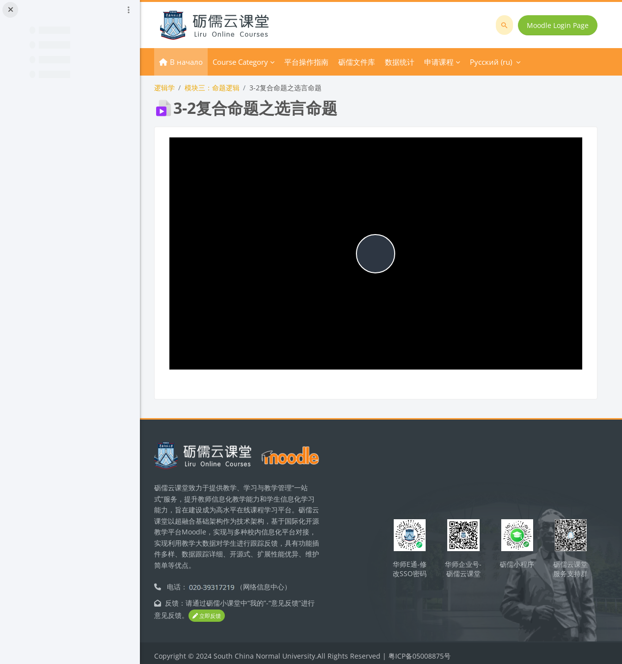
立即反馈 (223, 610)
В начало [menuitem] (196, 62)
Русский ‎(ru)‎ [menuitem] (501, 62)
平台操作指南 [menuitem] (316, 62)
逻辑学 (174, 87)
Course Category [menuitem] (250, 62)
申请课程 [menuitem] (448, 62)
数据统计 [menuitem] (409, 62)
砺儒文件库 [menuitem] (366, 62)
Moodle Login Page (558, 25)
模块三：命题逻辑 (221, 87)
